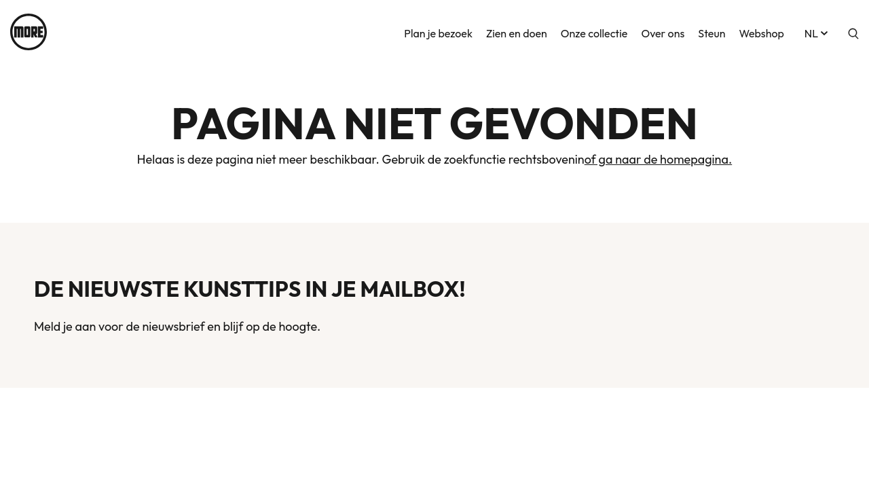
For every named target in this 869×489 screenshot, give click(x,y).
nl (817, 32)
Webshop (761, 32)
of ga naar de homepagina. (659, 159)
